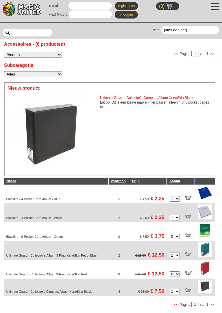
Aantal (174, 181)
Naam (11, 181)
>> (212, 54)
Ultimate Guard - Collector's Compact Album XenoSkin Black (49, 291)
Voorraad (118, 181)
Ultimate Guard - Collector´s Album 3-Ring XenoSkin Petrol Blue (51, 255)
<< (176, 54)
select (49, 32)
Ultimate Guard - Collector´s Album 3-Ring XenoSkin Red (46, 274)
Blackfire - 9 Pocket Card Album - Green (34, 236)
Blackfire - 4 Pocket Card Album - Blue (33, 199)
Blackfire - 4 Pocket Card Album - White (34, 218)
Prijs (136, 181)
